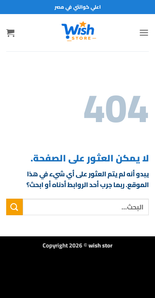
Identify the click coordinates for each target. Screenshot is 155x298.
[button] (144, 32)
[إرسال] (14, 207)
